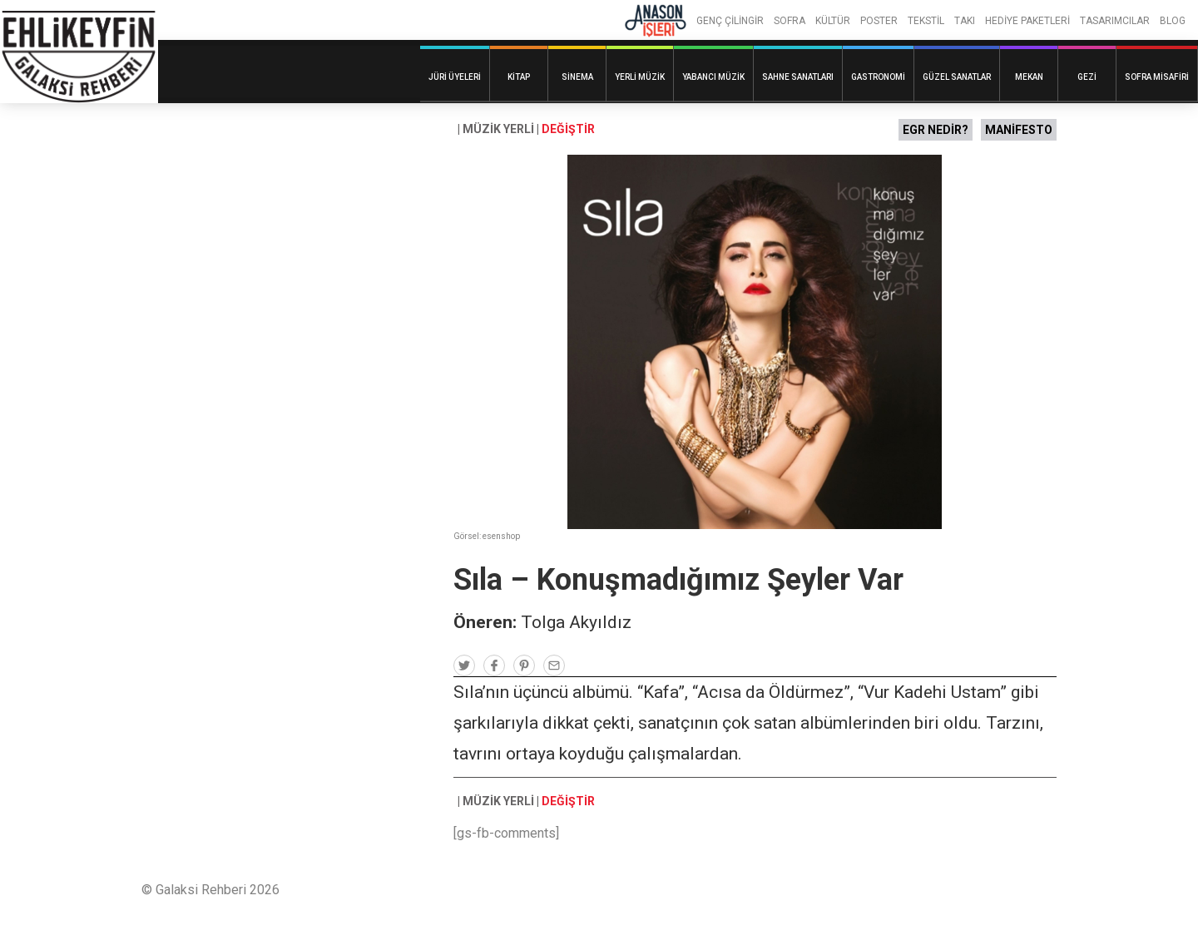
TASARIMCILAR (1115, 21)
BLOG (1173, 21)
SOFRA (789, 21)
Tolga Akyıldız (576, 622)
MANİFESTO (1018, 129)
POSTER (879, 21)
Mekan (1029, 77)
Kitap (518, 77)
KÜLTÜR (832, 21)
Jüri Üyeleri (454, 77)
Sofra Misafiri (1157, 77)
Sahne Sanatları (798, 77)
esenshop (501, 536)
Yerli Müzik (640, 77)
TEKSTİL (926, 21)
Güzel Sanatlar (957, 77)
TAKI (964, 21)
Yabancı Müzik (713, 77)
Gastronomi (878, 77)
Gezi (1087, 77)
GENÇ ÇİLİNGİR (730, 21)
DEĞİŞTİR (568, 129)
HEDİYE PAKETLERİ (1027, 21)
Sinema (577, 77)
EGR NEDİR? (935, 129)
